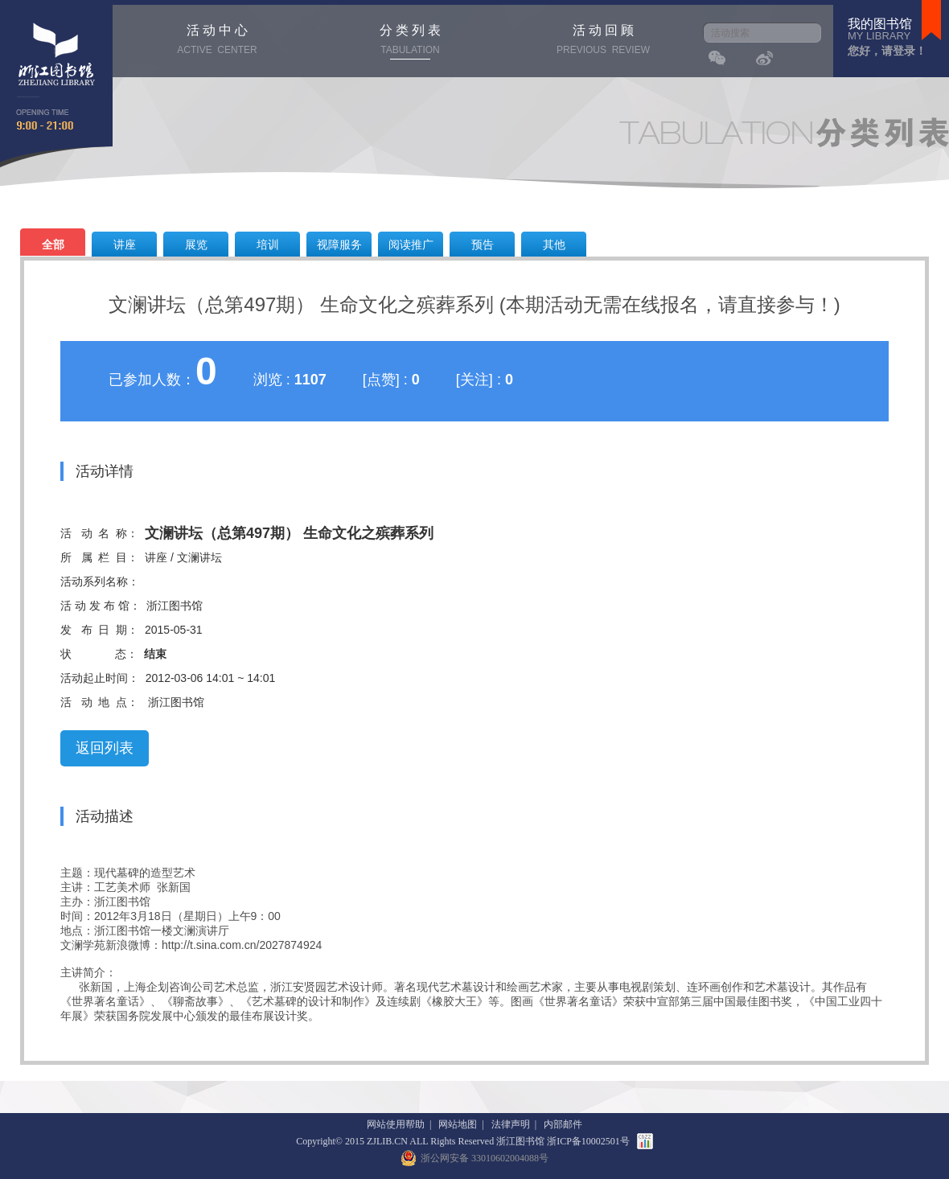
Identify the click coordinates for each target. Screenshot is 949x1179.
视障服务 (339, 244)
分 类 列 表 (410, 41)
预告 (482, 244)
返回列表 (105, 748)
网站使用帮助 (396, 1124)
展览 (196, 244)
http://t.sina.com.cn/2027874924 (242, 945)
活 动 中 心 (217, 41)
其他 (554, 244)
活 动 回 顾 (603, 41)
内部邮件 (563, 1124)
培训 (268, 244)
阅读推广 (410, 244)
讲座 (124, 244)
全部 (53, 244)
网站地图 (457, 1124)
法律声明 (510, 1124)
